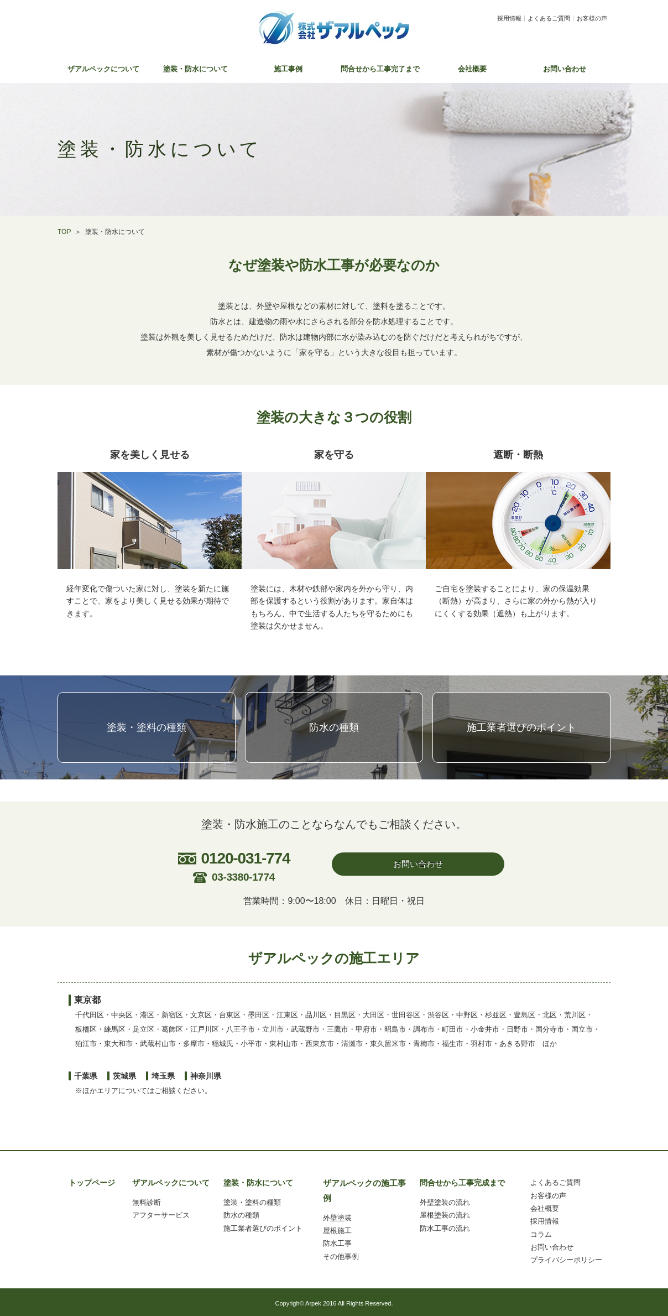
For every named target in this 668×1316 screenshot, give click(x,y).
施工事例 (288, 69)
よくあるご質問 (549, 18)
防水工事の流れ (445, 1228)
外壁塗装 (337, 1218)
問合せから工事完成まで (462, 1182)
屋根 (330, 1230)
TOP (64, 232)
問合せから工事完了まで (380, 69)
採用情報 (509, 18)
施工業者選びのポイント (521, 727)
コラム (541, 1234)
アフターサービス (161, 1215)
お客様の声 (592, 18)
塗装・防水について (195, 69)
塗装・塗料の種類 (146, 727)
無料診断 (146, 1202)
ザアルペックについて (103, 69)
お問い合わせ (564, 69)
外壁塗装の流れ (445, 1202)
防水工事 (337, 1243)
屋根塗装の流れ (445, 1215)
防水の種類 (334, 727)
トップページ (92, 1182)
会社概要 (472, 69)
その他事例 (341, 1256)
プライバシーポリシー (566, 1260)
